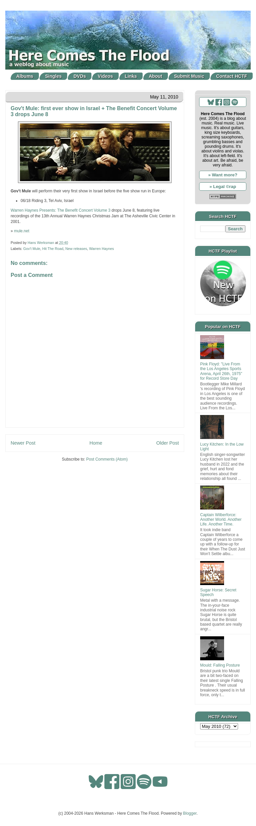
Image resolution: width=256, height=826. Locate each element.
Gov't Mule (31, 249)
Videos (105, 76)
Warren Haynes (101, 249)
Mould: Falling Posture (220, 665)
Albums (24, 76)
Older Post (167, 443)
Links (131, 76)
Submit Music (189, 76)
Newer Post (23, 443)
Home (95, 443)
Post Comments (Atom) (107, 459)
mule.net (21, 231)
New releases (76, 249)
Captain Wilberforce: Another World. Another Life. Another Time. (221, 520)
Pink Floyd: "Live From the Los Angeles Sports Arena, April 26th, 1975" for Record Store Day (221, 371)
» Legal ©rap (222, 186)
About (155, 76)
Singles (53, 76)
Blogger (190, 813)
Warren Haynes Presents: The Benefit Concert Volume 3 (60, 210)
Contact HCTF (231, 76)
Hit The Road (52, 249)
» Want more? (222, 174)
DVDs (79, 76)
